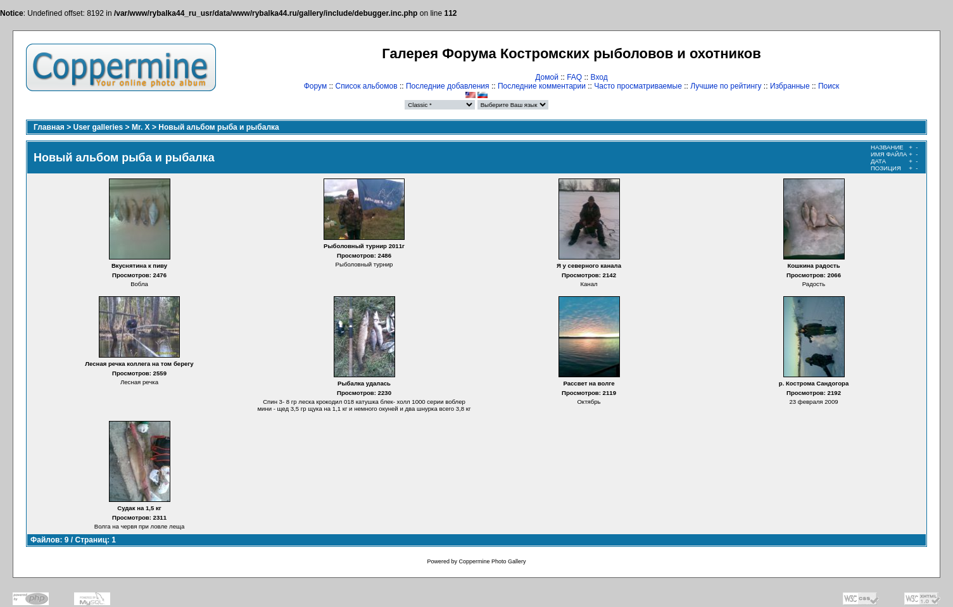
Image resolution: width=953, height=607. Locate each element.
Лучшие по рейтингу (725, 86)
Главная (49, 127)
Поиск (828, 86)
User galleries (98, 127)
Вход (599, 77)
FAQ (574, 77)
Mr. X (141, 127)
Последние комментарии (542, 86)
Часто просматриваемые (638, 86)
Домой (547, 77)
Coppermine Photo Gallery (492, 561)
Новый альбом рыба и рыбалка (218, 127)
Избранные (790, 86)
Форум (315, 86)
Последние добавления (447, 86)
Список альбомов (367, 86)
